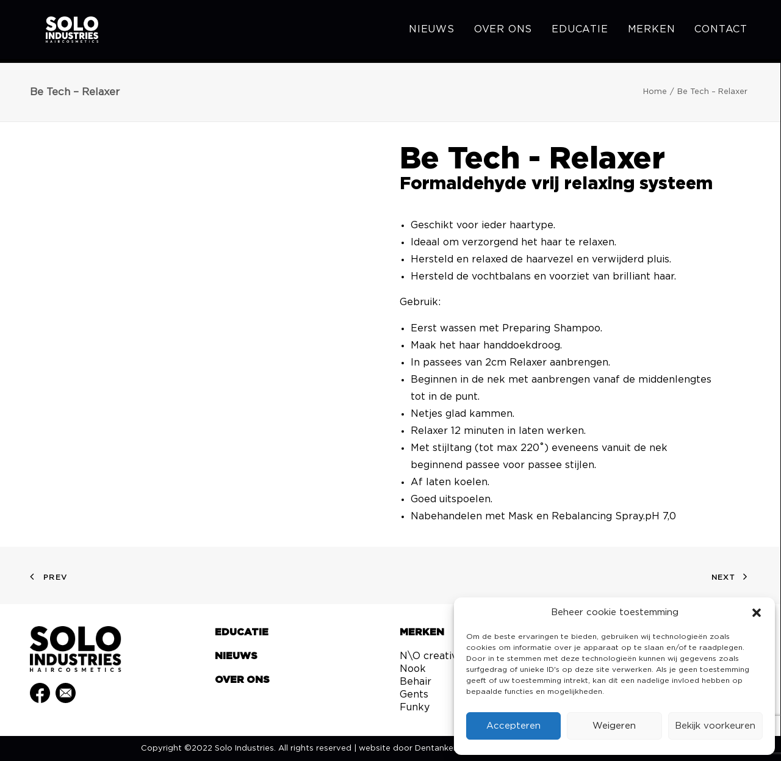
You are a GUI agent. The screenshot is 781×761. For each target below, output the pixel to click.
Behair (415, 682)
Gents (414, 694)
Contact (720, 32)
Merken (651, 32)
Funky (415, 707)
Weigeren (614, 725)
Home (655, 92)
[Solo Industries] (61, 31)
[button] (756, 613)
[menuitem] (436, 31)
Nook (413, 669)
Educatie (580, 32)
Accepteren (513, 725)
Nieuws (432, 32)
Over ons (503, 32)
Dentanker (435, 748)
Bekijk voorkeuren (715, 725)
